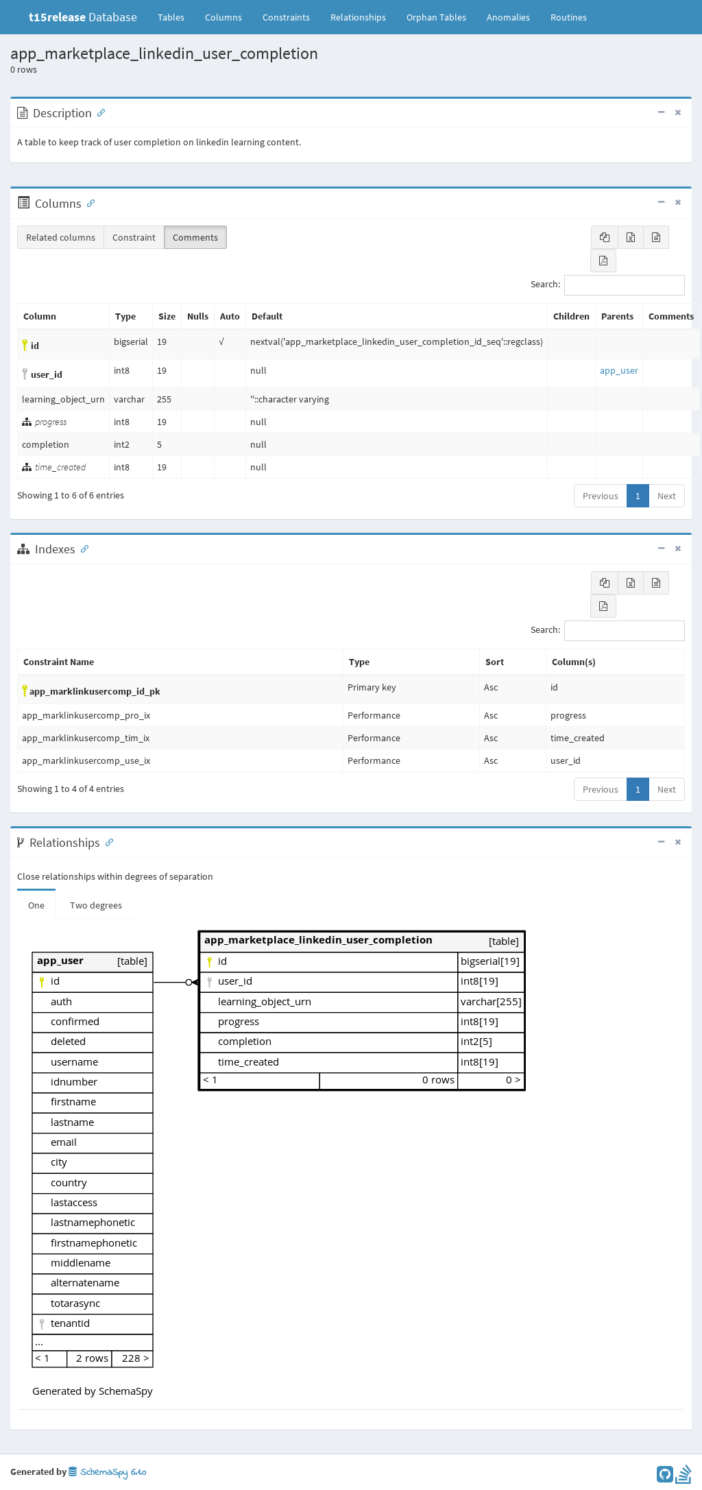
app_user (619, 370)
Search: (608, 285)
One (36, 905)
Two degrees (96, 905)
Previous (600, 496)
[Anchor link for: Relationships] (106, 841)
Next (666, 496)
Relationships (358, 17)
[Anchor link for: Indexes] (81, 548)
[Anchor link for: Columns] (88, 202)
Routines (568, 17)
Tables (176, 16)
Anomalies (508, 17)
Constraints (286, 17)
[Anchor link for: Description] (98, 112)
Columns (223, 17)
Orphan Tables (436, 17)
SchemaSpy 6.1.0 (107, 1472)
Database (83, 17)
